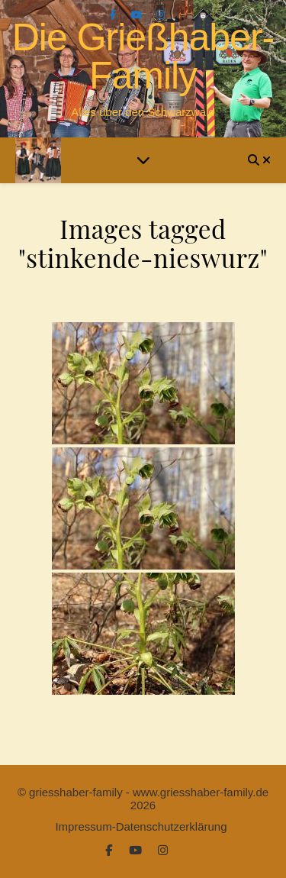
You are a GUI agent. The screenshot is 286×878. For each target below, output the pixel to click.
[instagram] (160, 15)
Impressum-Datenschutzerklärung (141, 826)
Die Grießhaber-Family (143, 56)
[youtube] (137, 15)
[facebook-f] (114, 15)
